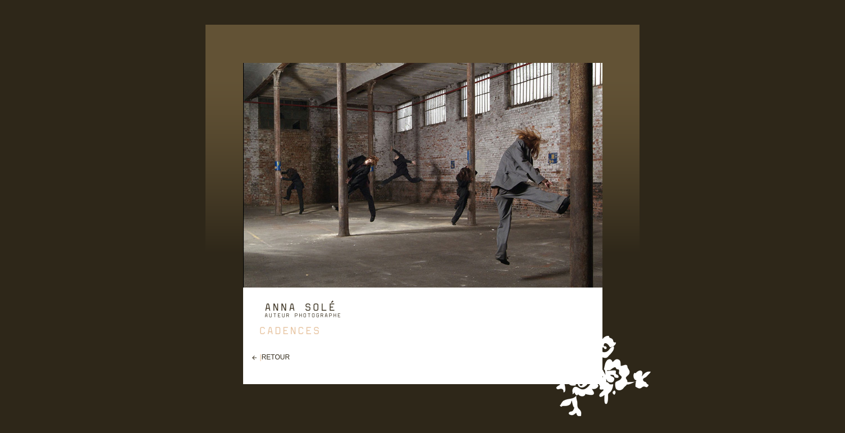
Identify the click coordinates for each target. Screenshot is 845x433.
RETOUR (276, 357)
